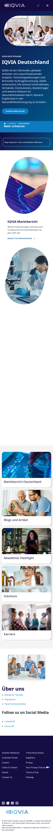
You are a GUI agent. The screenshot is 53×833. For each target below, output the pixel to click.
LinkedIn (8, 723)
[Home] (6, 123)
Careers (5, 762)
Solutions (10, 596)
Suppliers (30, 757)
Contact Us (7, 777)
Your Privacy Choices (35, 767)
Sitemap (30, 777)
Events (5, 772)
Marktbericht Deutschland (22, 482)
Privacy (29, 762)
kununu (8, 728)
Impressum (9, 701)
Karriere (9, 634)
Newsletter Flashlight (19, 558)
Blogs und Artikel (16, 520)
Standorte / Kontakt (13, 697)
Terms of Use (32, 772)
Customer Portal (10, 757)
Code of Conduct (9, 767)
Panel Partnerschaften (15, 706)
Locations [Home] (12, 123)
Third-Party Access (35, 752)
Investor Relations (10, 752)
